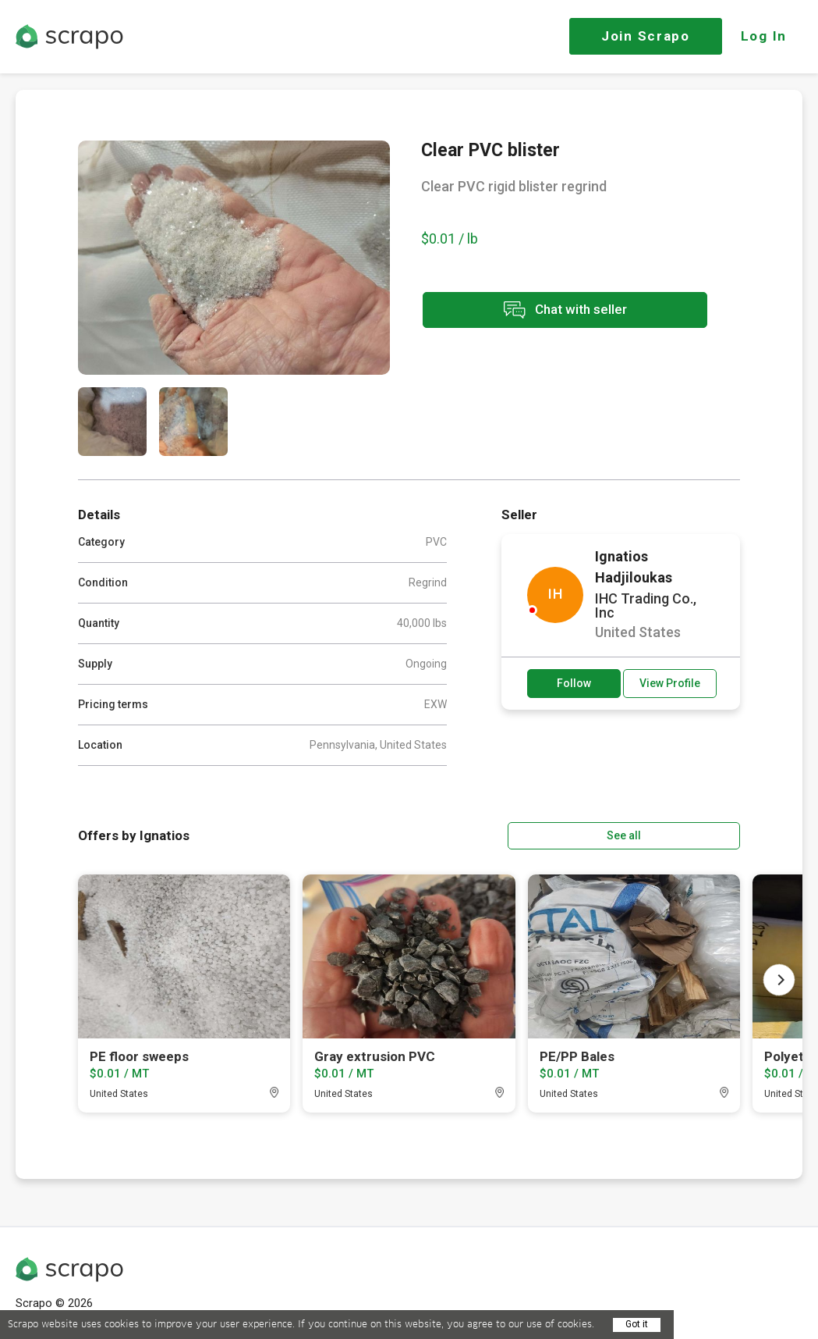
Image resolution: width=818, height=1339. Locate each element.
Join (645, 36)
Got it (636, 1324)
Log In (764, 36)
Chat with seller (559, 311)
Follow (574, 683)
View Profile (669, 683)
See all (695, 834)
